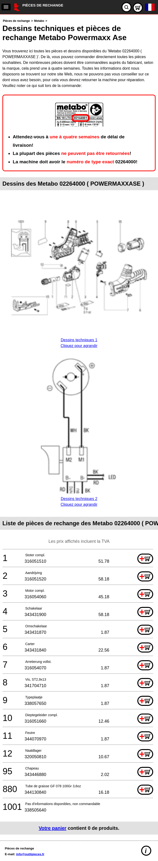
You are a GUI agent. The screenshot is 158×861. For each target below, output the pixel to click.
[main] (79, 426)
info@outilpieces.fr (30, 854)
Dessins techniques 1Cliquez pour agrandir (79, 340)
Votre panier (52, 828)
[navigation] (6, 7)
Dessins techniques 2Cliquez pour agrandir (79, 499)
